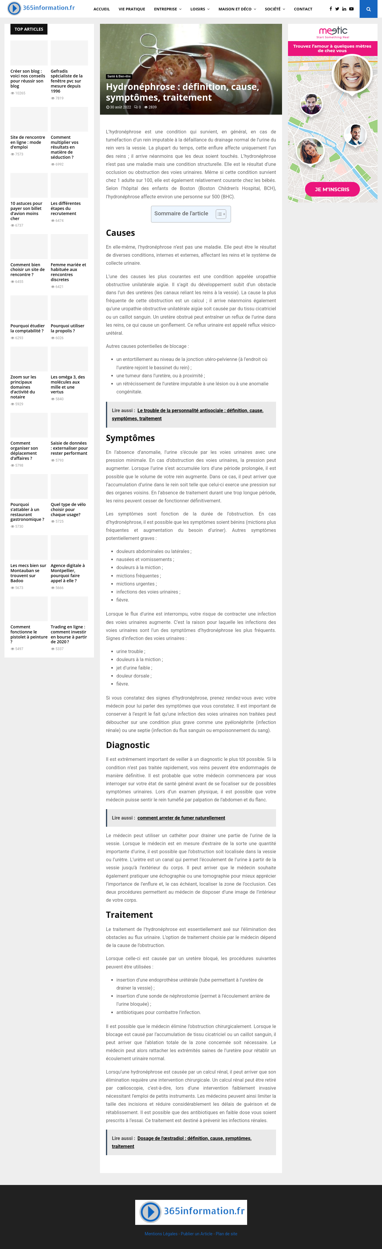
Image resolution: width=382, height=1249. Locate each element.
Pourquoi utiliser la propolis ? (67, 328)
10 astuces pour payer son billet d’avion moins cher (26, 210)
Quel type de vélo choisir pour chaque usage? (68, 509)
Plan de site (226, 1233)
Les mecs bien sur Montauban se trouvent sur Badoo (28, 573)
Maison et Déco (235, 9)
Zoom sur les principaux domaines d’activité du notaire (23, 387)
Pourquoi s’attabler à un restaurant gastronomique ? (27, 512)
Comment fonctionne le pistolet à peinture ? (29, 634)
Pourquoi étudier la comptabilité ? (27, 328)
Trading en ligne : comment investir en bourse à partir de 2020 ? (69, 634)
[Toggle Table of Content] (218, 214)
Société (273, 9)
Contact (303, 9)
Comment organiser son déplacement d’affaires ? (24, 450)
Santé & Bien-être (119, 76)
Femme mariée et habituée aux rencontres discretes (68, 272)
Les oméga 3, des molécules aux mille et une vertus (68, 384)
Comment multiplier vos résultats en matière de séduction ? (64, 147)
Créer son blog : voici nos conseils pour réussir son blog (27, 78)
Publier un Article (196, 1233)
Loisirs (197, 9)
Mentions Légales (161, 1233)
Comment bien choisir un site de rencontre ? (27, 270)
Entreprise (165, 9)
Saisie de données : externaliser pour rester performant (69, 448)
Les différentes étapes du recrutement (66, 208)
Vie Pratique (132, 9)
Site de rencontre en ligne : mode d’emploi (27, 142)
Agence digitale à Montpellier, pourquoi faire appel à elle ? (68, 573)
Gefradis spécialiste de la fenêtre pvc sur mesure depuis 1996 (67, 81)
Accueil (102, 9)
